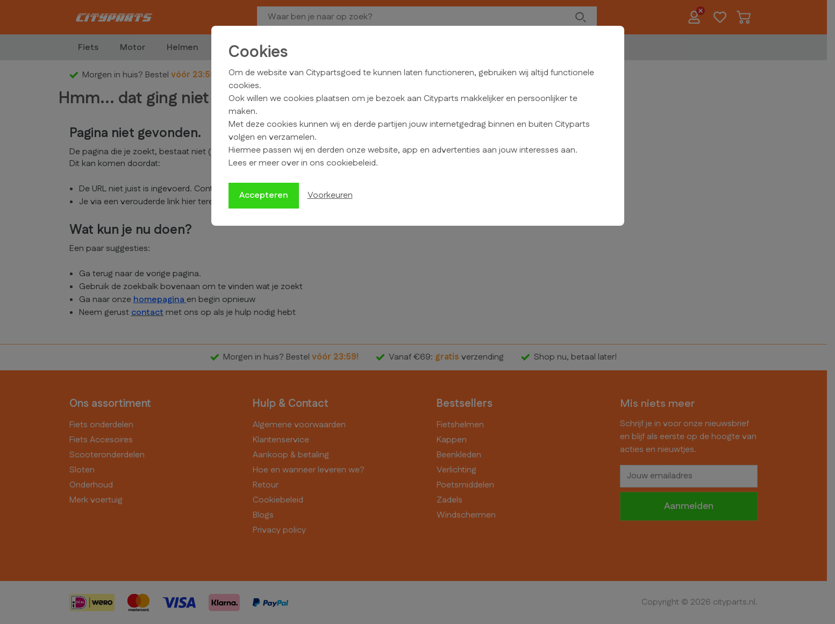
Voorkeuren (330, 195)
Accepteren (263, 195)
